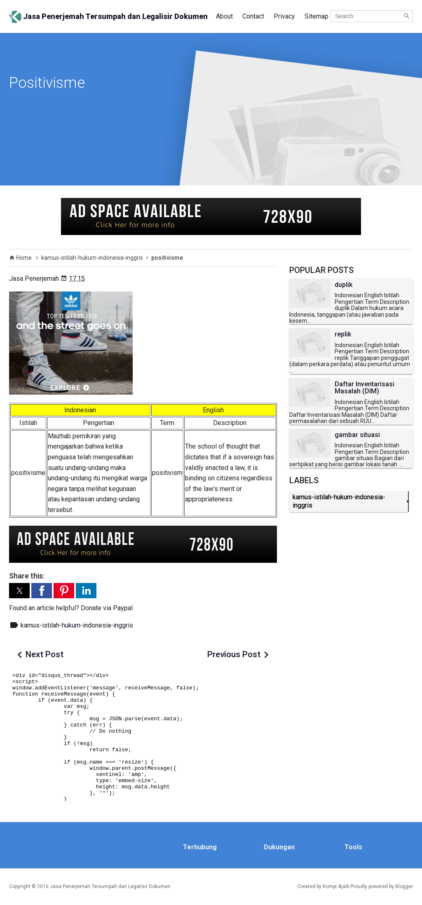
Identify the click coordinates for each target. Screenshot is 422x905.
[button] (19, 590)
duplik (343, 285)
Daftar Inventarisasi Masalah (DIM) (364, 388)
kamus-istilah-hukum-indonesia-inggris (77, 625)
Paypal (123, 608)
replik (343, 334)
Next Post (44, 654)
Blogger (404, 886)
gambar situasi (357, 435)
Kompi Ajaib (336, 886)
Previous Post (233, 654)
